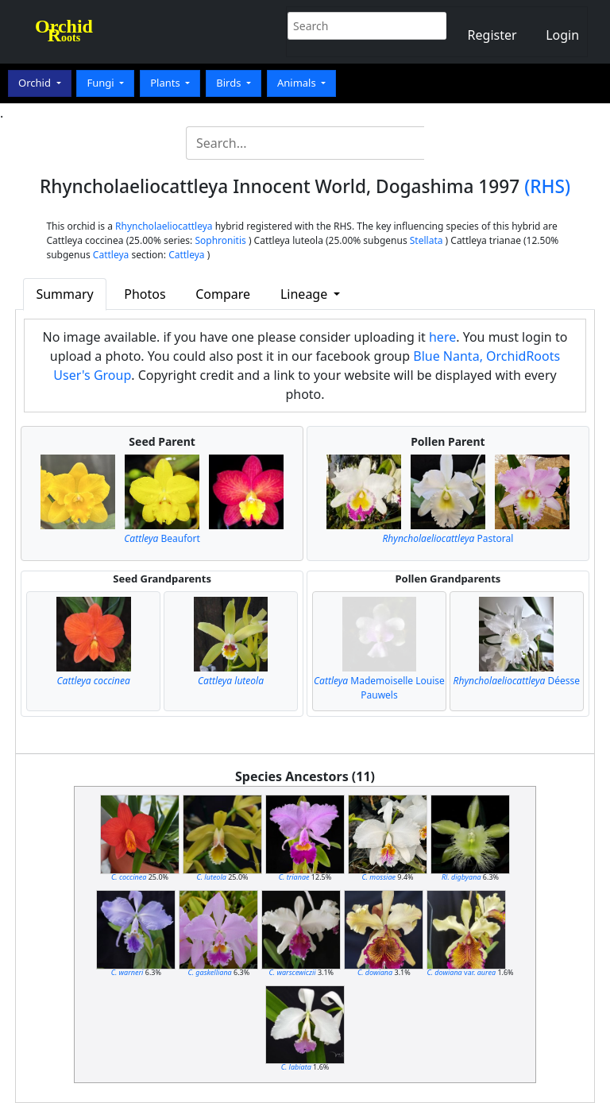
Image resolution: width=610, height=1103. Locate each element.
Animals (298, 82)
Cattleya (111, 254)
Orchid (35, 82)
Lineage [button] (305, 294)
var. (461, 972)
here (442, 337)
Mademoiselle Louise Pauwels (379, 688)
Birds (230, 82)
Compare (222, 294)
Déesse (517, 680)
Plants (166, 82)
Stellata (426, 240)
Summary (64, 294)
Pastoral (447, 538)
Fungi (102, 82)
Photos (144, 294)
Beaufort (162, 538)
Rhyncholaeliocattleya (164, 226)
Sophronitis (220, 240)
